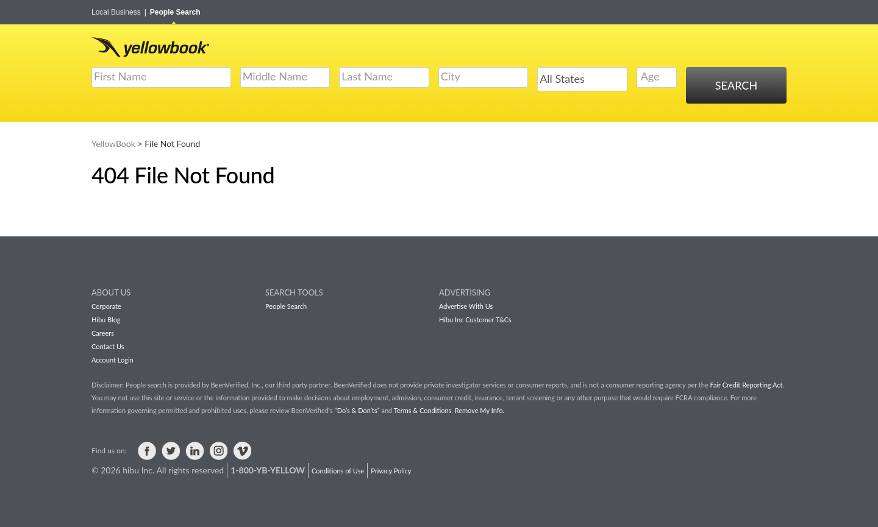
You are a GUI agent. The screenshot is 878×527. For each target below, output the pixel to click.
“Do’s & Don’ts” (357, 410)
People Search (175, 12)
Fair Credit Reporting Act (746, 385)
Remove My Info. (479, 410)
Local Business (118, 12)
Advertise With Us (466, 306)
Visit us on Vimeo (242, 451)
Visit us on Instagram (218, 451)
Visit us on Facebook (147, 451)
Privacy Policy (391, 471)
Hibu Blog (106, 320)
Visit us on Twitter (170, 451)
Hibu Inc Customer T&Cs (475, 320)
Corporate (106, 306)
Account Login (112, 360)
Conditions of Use (338, 471)
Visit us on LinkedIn (194, 451)
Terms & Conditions (423, 410)
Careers (102, 333)
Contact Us (107, 346)
